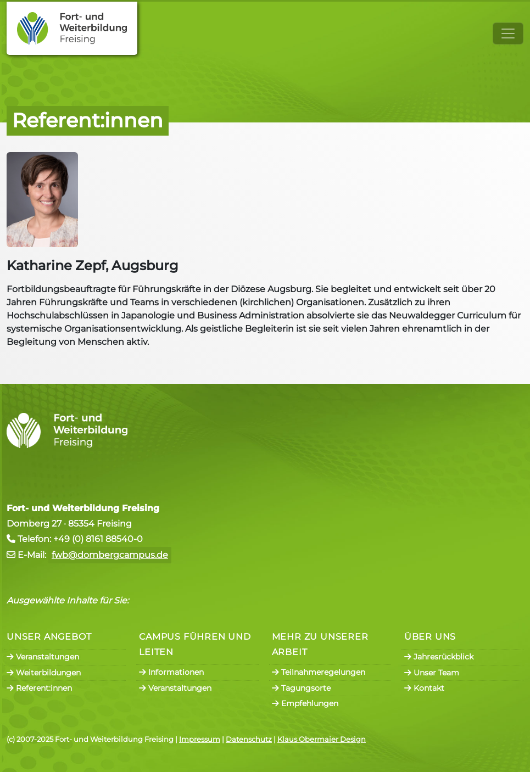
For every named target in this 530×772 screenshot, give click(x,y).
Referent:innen (39, 688)
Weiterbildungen (44, 673)
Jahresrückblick (438, 657)
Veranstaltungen (43, 657)
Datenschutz (249, 739)
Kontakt (424, 688)
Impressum (199, 739)
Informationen (171, 672)
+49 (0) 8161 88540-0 (98, 539)
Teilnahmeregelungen (318, 672)
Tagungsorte (301, 688)
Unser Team (431, 673)
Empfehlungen (305, 703)
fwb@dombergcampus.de (110, 555)
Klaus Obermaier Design (321, 739)
